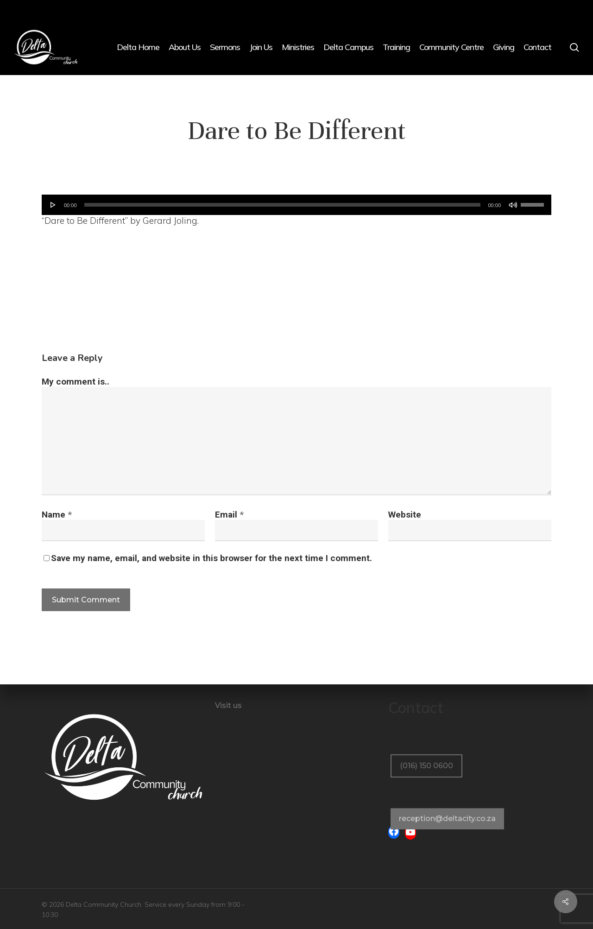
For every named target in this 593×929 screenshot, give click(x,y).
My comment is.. (75, 381)
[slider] (282, 205)
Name (57, 514)
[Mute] (513, 204)
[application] (296, 205)
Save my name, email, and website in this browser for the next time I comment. (211, 558)
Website (404, 514)
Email (229, 514)
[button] (426, 746)
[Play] (53, 204)
